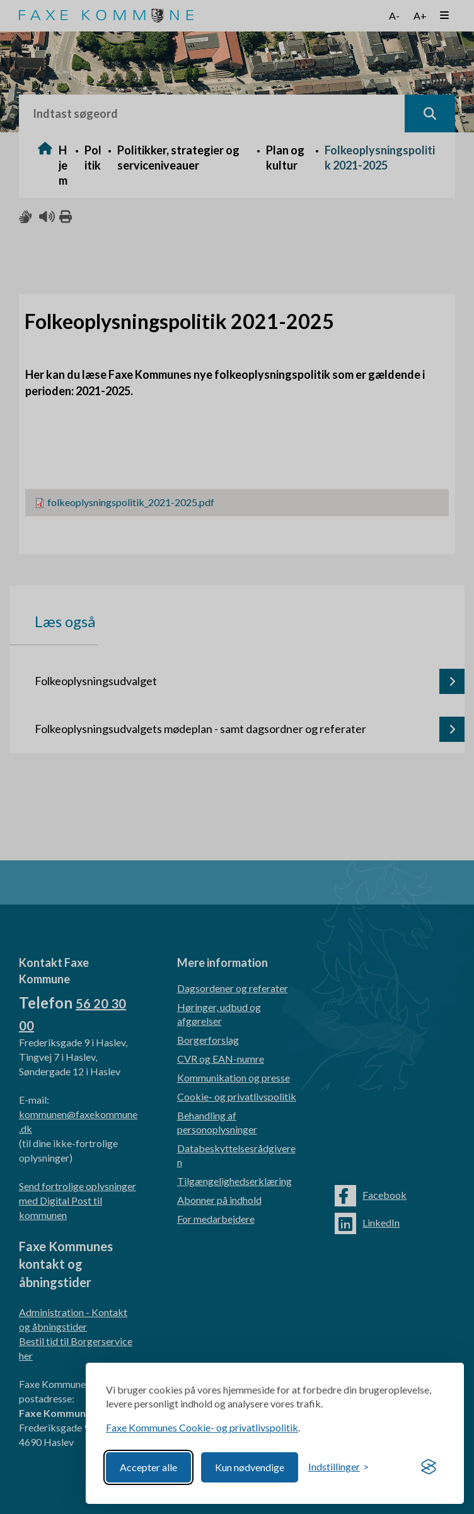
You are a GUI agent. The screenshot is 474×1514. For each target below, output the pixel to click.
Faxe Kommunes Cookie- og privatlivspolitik (202, 1427)
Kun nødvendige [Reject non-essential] (249, 1467)
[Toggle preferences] (338, 1467)
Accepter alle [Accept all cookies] (148, 1467)
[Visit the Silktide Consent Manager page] (428, 1467)
